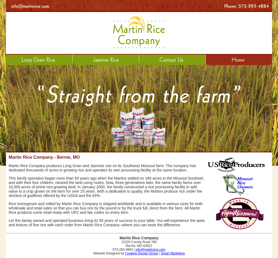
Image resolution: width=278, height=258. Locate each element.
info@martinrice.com (150, 249)
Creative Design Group (141, 253)
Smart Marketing (173, 253)
